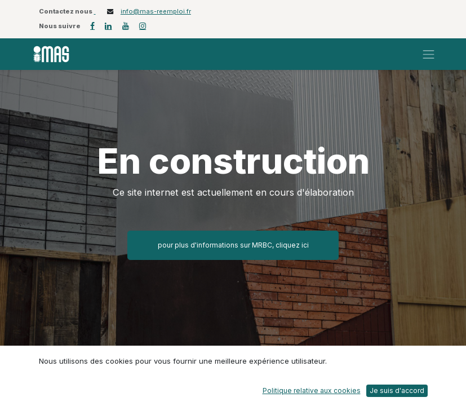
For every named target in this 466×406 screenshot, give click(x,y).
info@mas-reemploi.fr (156, 11)
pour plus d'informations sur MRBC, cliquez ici (233, 245)
